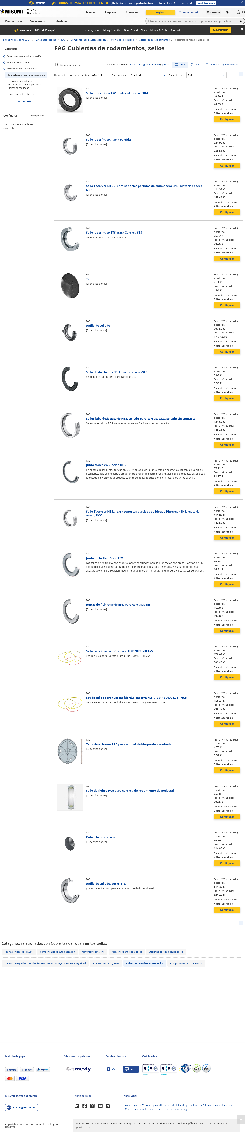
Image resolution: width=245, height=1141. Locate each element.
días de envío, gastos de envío (144, 64)
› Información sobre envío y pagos (170, 1109)
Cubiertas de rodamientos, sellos (26, 74)
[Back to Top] (241, 1119)
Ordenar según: (120, 75)
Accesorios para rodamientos (154, 39)
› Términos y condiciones (154, 1105)
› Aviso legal (131, 1105)
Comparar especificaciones (224, 64)
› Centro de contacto (135, 1109)
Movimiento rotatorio (122, 39)
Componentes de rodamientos (186, 963)
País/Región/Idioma (24, 1107)
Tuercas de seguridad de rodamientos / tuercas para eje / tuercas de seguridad (24, 84)
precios (166, 64)
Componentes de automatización (88, 39)
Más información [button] (206, 3)
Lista (182, 64)
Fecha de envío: (177, 75)
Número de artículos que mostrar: (72, 75)
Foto (197, 64)
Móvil (112, 1069)
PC (129, 1069)
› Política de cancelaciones (216, 1105)
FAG (63, 39)
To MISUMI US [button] (220, 30)
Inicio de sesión (189, 12)
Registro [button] (161, 12)
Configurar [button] (227, 119)
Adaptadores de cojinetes (21, 94)
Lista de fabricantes (46, 39)
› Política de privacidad (185, 1105)
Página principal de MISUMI (16, 39)
